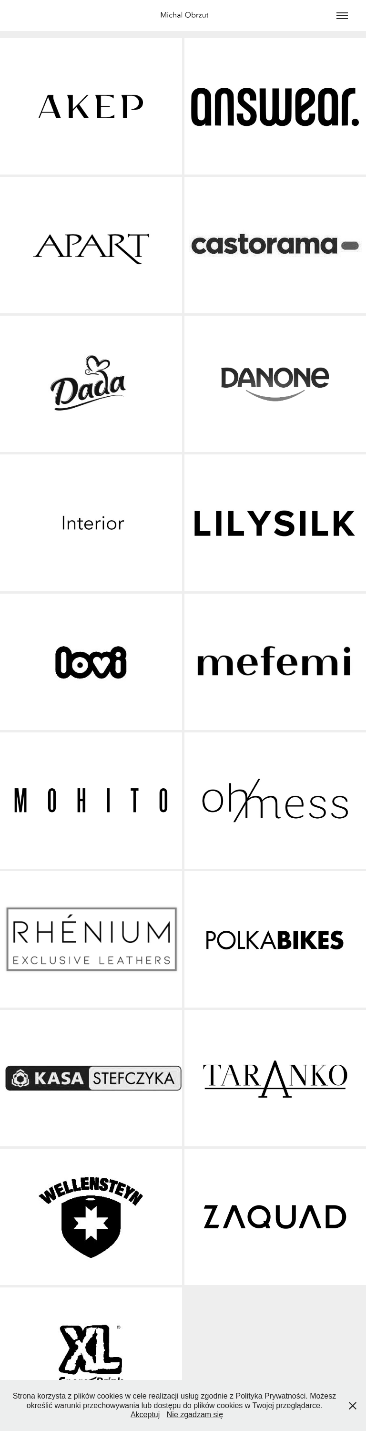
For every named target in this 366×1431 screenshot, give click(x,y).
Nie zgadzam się (195, 1414)
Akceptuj (145, 1414)
